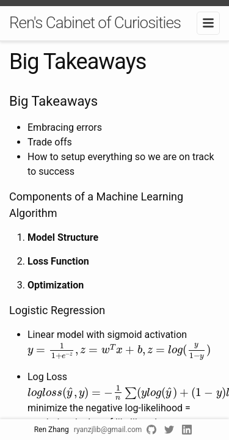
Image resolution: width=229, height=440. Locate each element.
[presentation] (119, 351)
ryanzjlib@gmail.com (108, 429)
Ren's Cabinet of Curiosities (95, 22)
